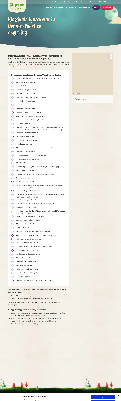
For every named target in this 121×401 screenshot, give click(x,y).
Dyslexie (70, 2)
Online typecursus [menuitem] (54, 7)
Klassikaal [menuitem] (71, 7)
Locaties (64, 2)
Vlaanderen (93, 2)
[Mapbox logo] (76, 94)
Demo (96, 7)
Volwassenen (85, 2)
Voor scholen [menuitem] (84, 7)
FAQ (99, 2)
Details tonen (26, 397)
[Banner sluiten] (118, 387)
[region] (92, 74)
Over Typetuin (56, 2)
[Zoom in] (111, 55)
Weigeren (102, 393)
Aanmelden (107, 7)
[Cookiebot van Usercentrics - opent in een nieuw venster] (11, 397)
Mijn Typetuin (108, 2)
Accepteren (102, 389)
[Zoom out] (111, 57)
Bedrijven (77, 2)
